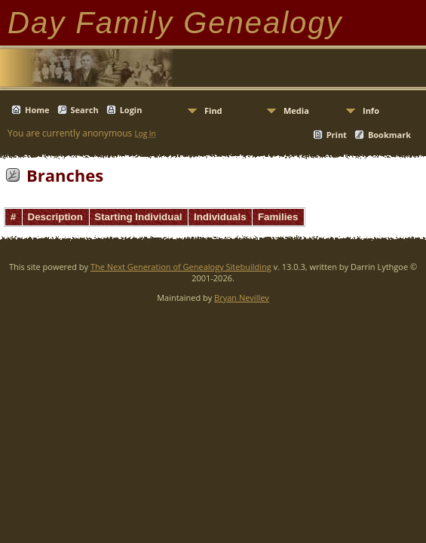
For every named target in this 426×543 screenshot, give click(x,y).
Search (85, 109)
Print (336, 134)
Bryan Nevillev (241, 297)
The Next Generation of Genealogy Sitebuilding (180, 266)
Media (296, 110)
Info (371, 110)
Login (131, 109)
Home (37, 109)
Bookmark (389, 134)
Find (213, 110)
